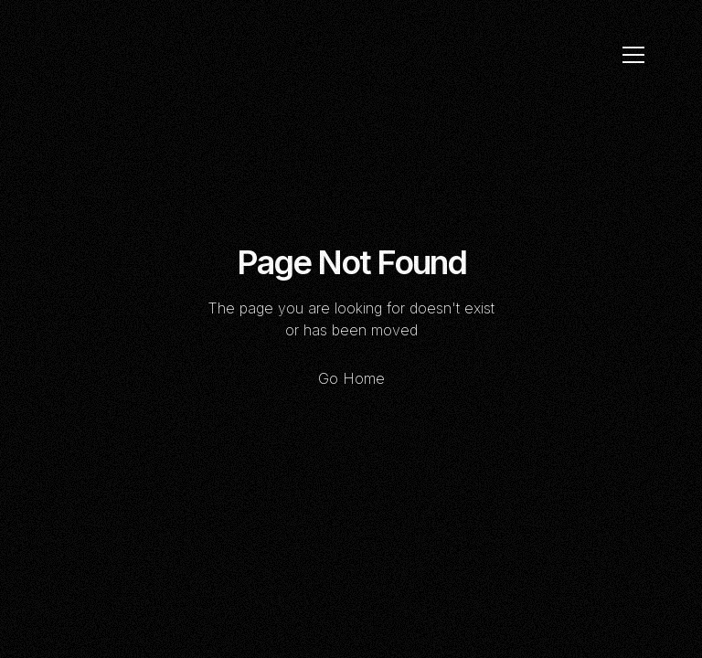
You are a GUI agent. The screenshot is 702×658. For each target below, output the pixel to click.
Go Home (351, 378)
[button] (633, 55)
